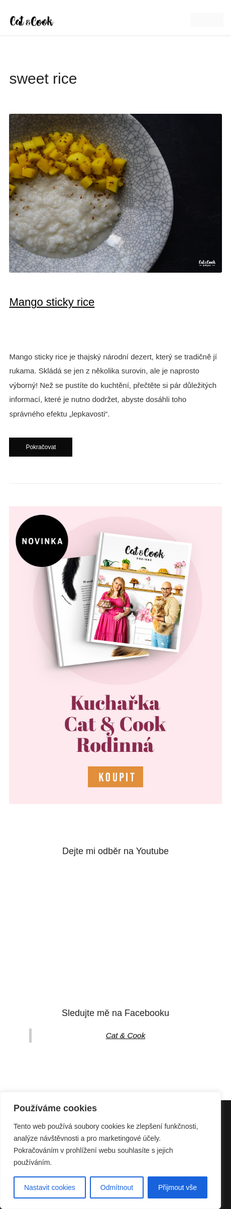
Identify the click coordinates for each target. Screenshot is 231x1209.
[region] (110, 1150)
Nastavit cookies (49, 1187)
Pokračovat (41, 447)
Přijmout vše (177, 1187)
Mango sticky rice (51, 302)
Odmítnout (116, 1187)
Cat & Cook (126, 1035)
